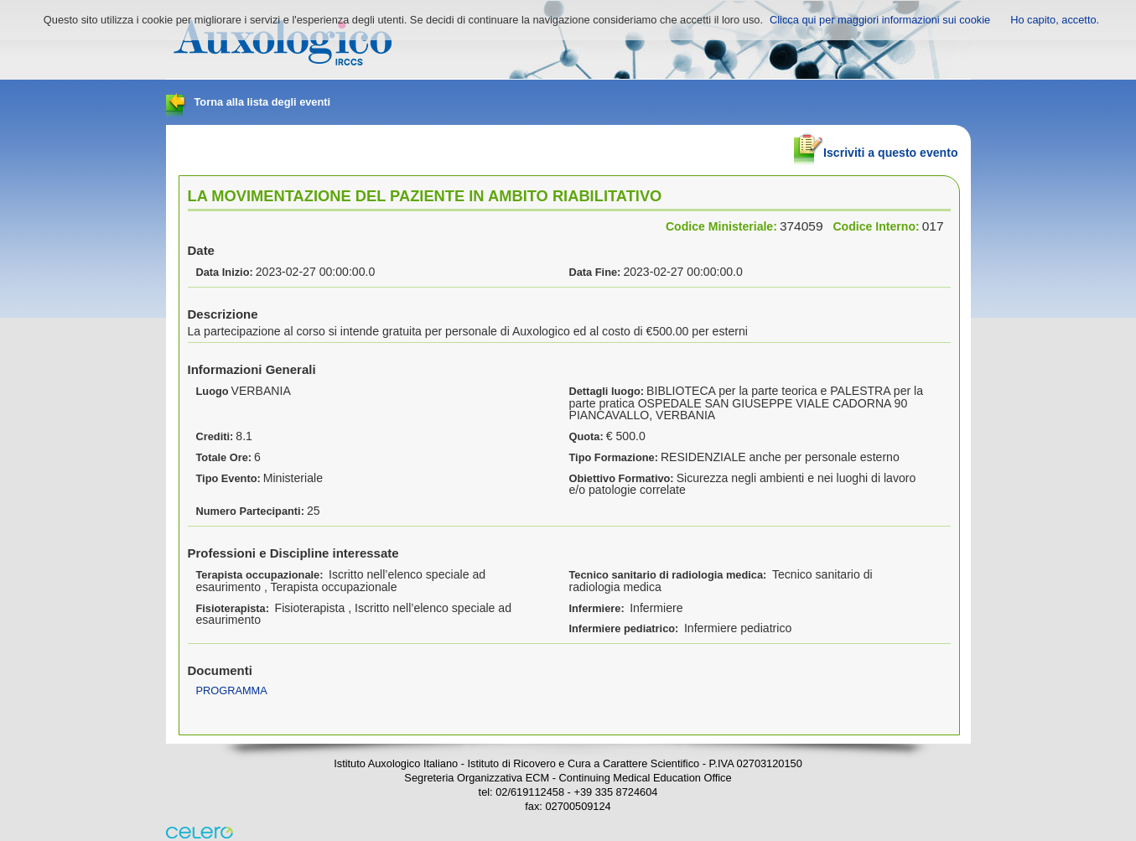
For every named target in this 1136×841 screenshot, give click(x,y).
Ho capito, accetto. (1054, 19)
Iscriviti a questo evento (875, 145)
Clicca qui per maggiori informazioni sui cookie (880, 19)
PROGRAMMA (231, 690)
